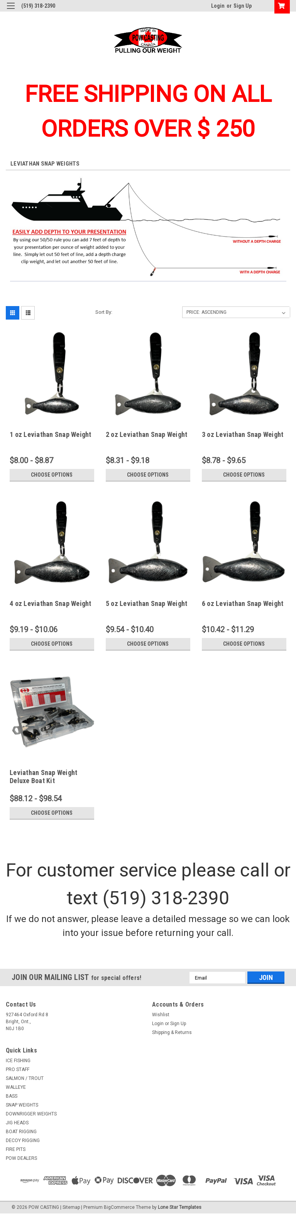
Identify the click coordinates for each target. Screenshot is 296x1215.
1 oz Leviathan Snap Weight (50, 434)
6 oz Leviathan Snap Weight (243, 603)
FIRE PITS (15, 1149)
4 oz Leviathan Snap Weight (50, 603)
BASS (11, 1096)
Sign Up (242, 6)
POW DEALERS (21, 1158)
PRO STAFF (17, 1069)
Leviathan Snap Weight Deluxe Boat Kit (43, 776)
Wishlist (160, 1014)
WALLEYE (16, 1087)
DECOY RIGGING (23, 1140)
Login (218, 6)
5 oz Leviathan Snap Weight (147, 603)
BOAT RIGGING (21, 1131)
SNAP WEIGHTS (22, 1105)
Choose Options (52, 475)
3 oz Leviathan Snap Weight (243, 434)
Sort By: (103, 312)
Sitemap (71, 1207)
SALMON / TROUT (25, 1078)
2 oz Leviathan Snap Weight (147, 434)
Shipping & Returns (172, 1032)
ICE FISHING (18, 1060)
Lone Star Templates (179, 1207)
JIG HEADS (17, 1122)
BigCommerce (119, 1207)
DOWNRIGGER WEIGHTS (31, 1114)
